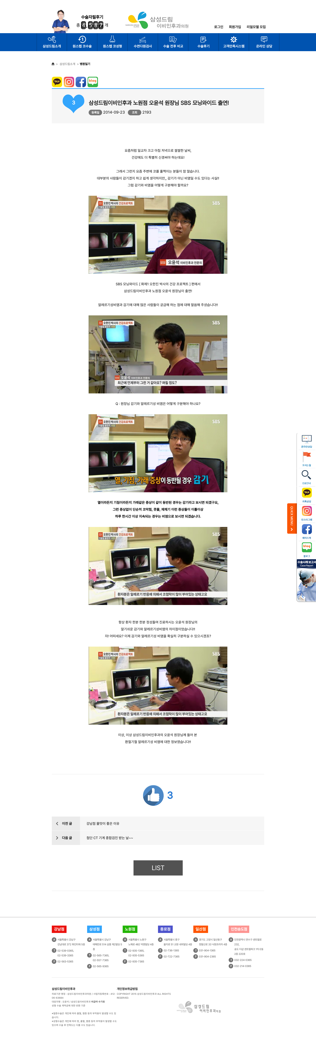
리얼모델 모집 (256, 27)
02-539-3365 (65, 955)
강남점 (59, 929)
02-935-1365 (136, 950)
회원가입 (235, 27)
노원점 (130, 929)
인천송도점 (239, 929)
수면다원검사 (143, 46)
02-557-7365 (101, 960)
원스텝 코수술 (82, 46)
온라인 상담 (264, 46)
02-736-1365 (171, 950)
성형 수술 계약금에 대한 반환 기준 (68, 1005)
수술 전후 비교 (173, 46)
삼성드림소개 (52, 46)
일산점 (200, 929)
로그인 (218, 27)
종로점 (165, 929)
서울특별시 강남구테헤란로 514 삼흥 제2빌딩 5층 (107, 944)
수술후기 (203, 46)
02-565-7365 (101, 955)
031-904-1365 (207, 950)
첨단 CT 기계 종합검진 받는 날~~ (109, 838)
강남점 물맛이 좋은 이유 (102, 824)
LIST (158, 868)
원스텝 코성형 (112, 46)
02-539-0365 (65, 950)
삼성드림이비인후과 (63, 989)
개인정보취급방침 (127, 989)
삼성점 (94, 929)
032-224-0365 (243, 960)
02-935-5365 (136, 955)
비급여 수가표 (98, 1001)
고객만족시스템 (233, 46)
